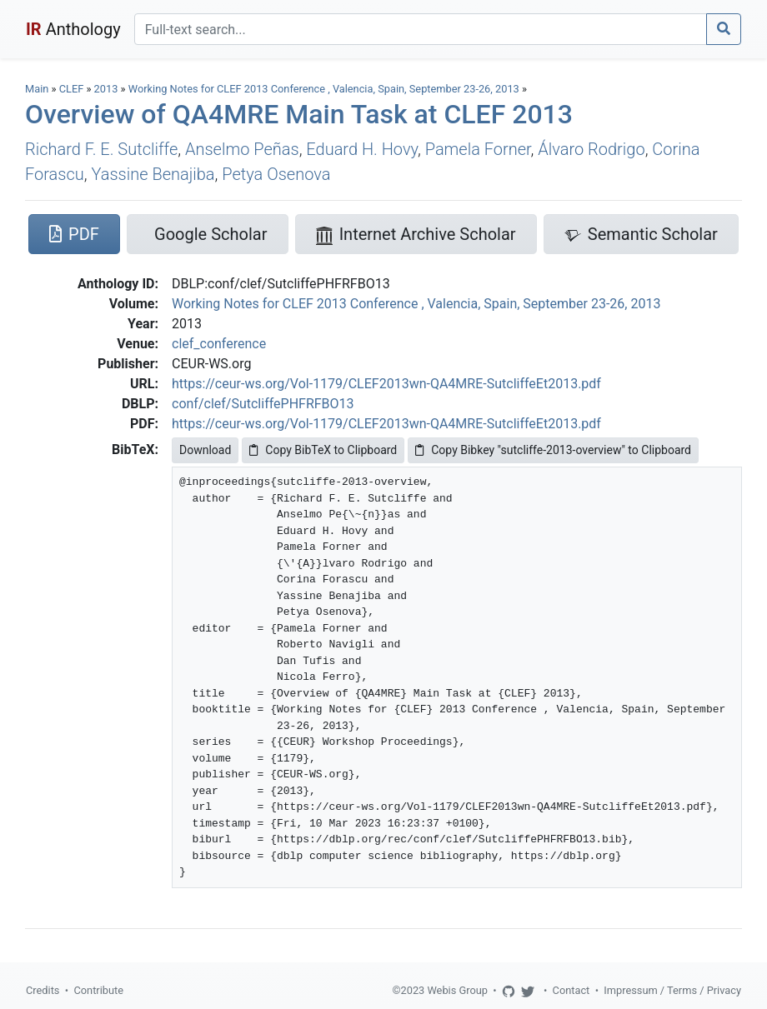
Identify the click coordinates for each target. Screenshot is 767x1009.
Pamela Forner (478, 149)
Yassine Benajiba (152, 174)
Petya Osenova (276, 174)
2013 (106, 88)
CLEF (71, 88)
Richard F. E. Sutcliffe (101, 149)
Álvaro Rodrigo (591, 149)
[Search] (420, 29)
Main (36, 88)
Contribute (98, 990)
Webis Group (457, 990)
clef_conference (219, 344)
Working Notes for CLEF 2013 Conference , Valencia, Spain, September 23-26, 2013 (325, 88)
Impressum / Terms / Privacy (672, 990)
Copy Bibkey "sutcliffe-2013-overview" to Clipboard (553, 450)
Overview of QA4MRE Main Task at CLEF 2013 (299, 114)
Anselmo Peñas (242, 149)
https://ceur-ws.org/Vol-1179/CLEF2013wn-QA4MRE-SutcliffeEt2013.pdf (386, 384)
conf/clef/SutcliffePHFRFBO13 (263, 404)
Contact (571, 990)
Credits (42, 990)
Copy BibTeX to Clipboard (323, 450)
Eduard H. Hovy (362, 149)
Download (205, 450)
